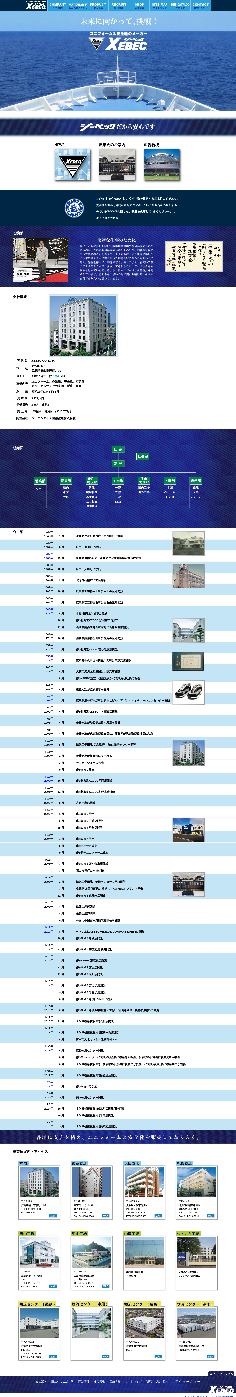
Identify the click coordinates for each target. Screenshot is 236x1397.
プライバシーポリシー (187, 1381)
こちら (56, 376)
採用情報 (99, 1381)
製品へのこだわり (62, 1381)
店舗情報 (114, 1381)
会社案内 (41, 1381)
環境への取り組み (157, 1381)
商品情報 (83, 1381)
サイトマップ (133, 1381)
